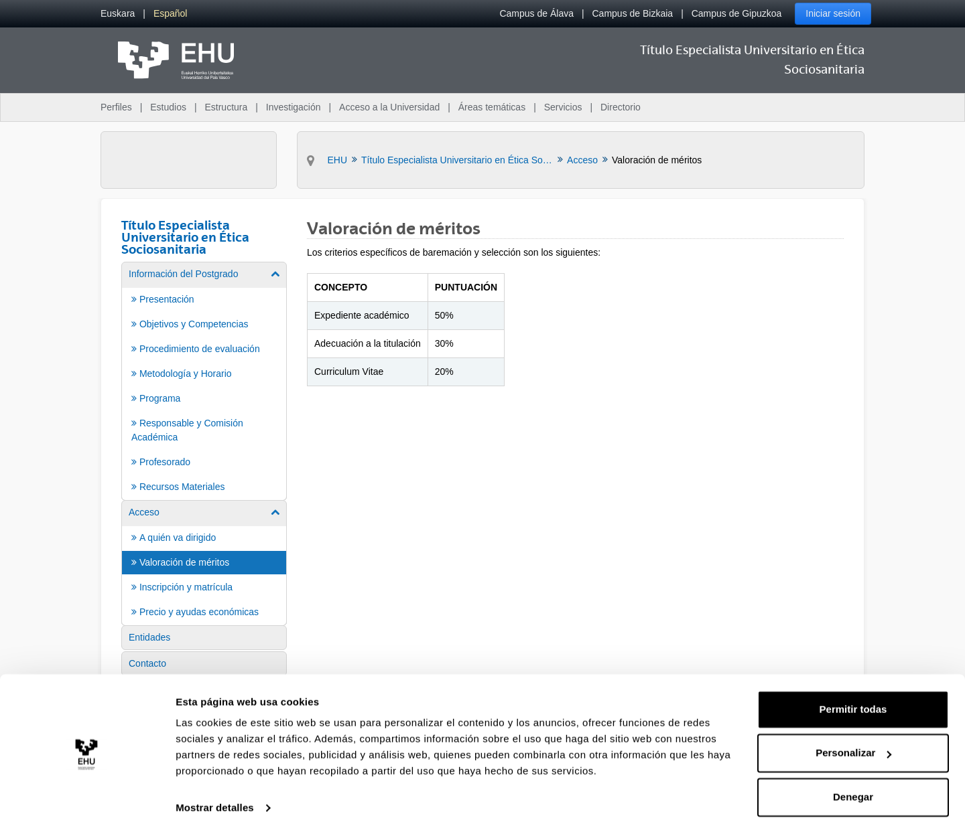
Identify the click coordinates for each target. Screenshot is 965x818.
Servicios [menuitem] (563, 107)
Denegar (853, 781)
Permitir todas (853, 693)
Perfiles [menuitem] (116, 107)
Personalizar (853, 736)
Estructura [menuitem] (225, 107)
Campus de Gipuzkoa (737, 13)
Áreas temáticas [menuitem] (491, 107)
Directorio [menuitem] (620, 107)
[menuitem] (117, 13)
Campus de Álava (536, 13)
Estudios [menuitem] (168, 107)
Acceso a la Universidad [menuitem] (389, 107)
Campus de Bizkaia (632, 13)
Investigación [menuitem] (293, 107)
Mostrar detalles (215, 791)
